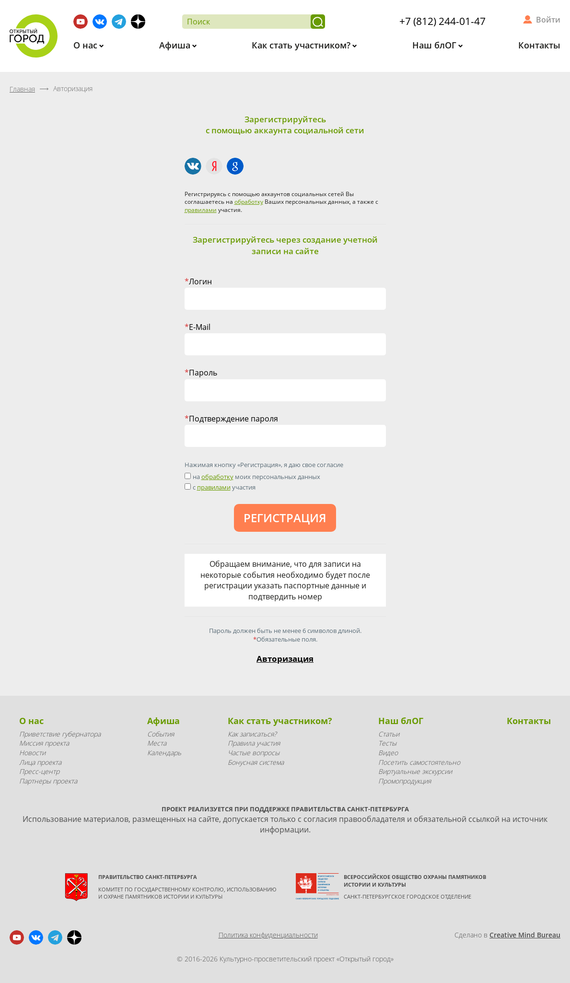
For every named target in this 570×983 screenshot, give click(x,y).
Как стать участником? (302, 45)
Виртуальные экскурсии (415, 771)
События (160, 733)
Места (156, 743)
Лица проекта (40, 762)
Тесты (387, 743)
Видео (388, 752)
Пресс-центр (39, 771)
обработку (248, 202)
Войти (548, 19)
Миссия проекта (44, 743)
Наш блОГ (435, 45)
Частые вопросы (253, 752)
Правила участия (254, 743)
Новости (32, 752)
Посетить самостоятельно (419, 762)
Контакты (539, 45)
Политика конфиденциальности (268, 934)
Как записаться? (252, 733)
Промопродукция (404, 780)
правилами (201, 210)
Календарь (164, 752)
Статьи (388, 733)
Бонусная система (256, 762)
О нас (86, 45)
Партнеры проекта (48, 780)
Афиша (176, 45)
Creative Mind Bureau (524, 934)
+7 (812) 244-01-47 (442, 21)
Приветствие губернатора (60, 733)
